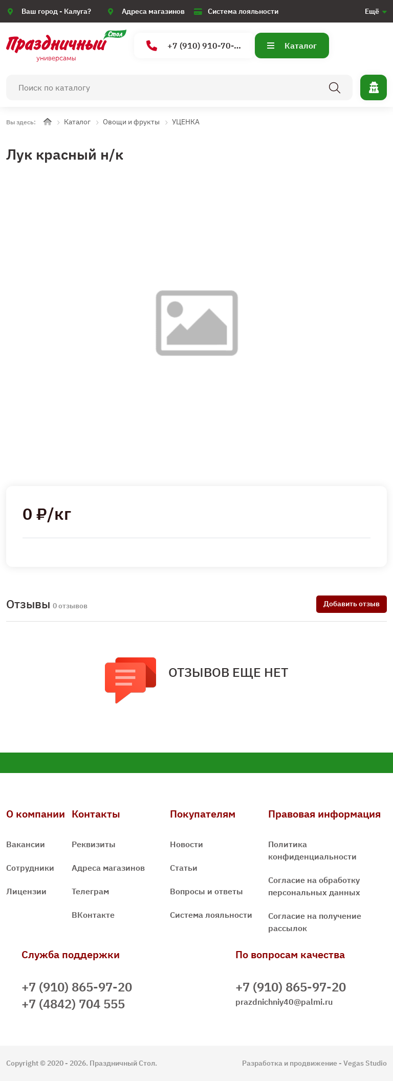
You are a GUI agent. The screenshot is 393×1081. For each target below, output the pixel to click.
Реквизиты (94, 844)
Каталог (292, 45)
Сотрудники (30, 868)
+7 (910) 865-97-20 (76, 987)
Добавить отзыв (351, 603)
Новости (186, 844)
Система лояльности (243, 11)
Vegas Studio (365, 1063)
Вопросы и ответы (206, 891)
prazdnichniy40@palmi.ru (284, 1002)
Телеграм (90, 891)
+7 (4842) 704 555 (73, 1004)
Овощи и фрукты (131, 121)
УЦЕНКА (186, 121)
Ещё (372, 11)
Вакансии (25, 844)
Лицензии (26, 891)
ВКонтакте (93, 915)
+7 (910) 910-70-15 (195, 45)
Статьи (184, 868)
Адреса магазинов (153, 11)
